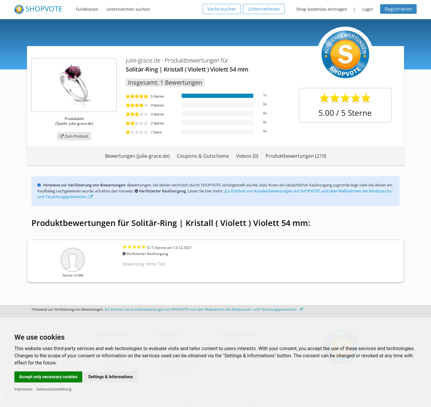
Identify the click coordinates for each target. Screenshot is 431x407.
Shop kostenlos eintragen (321, 9)
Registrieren (398, 9)
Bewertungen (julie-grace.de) (137, 156)
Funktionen (87, 9)
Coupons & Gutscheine (203, 156)
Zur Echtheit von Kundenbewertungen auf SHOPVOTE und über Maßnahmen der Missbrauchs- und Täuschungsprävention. (203, 309)
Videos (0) (247, 156)
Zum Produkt (74, 136)
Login (367, 9)
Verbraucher (221, 9)
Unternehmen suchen (128, 9)
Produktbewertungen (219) (295, 156)
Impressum (23, 389)
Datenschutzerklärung (54, 389)
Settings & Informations (110, 376)
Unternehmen (264, 9)
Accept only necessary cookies (48, 376)
